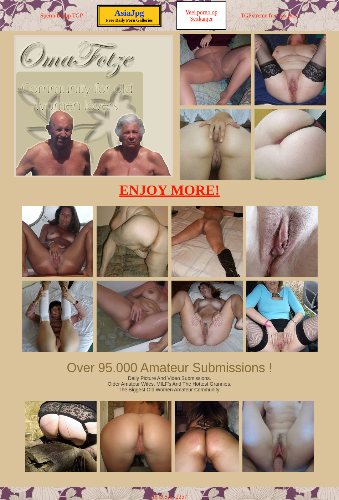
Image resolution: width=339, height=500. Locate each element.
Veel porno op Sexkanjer (201, 15)
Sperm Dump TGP (61, 15)
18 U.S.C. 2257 (169, 497)
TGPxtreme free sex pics (269, 15)
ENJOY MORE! (169, 190)
